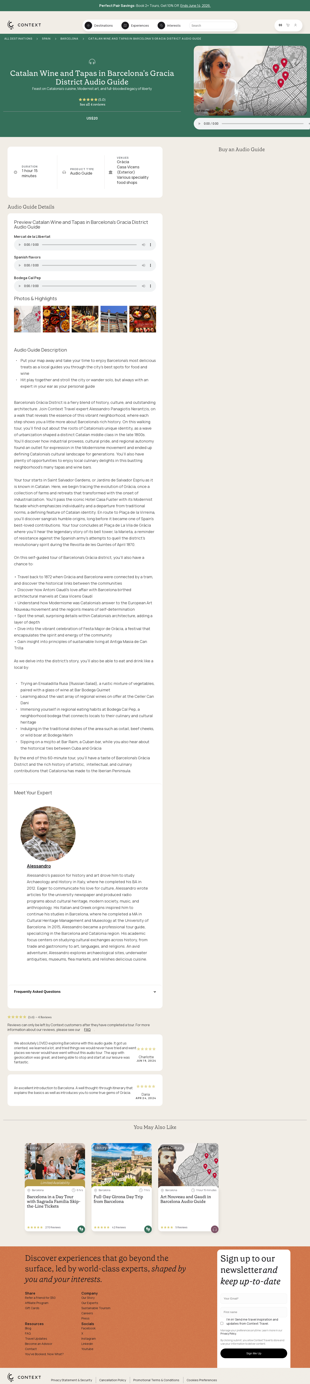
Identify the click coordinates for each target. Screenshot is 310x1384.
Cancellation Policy (112, 1380)
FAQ (87, 1029)
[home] (26, 29)
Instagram (88, 1338)
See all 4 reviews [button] (92, 104)
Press (85, 1318)
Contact (31, 1349)
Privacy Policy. (228, 1333)
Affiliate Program (36, 1303)
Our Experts (89, 1303)
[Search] (212, 25)
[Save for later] (79, 1148)
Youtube (87, 1349)
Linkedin (87, 1344)
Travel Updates (36, 1338)
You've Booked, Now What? (44, 1354)
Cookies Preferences (202, 1380)
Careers (87, 1313)
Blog (28, 1328)
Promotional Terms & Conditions (156, 1380)
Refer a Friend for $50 (40, 1298)
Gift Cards (32, 1308)
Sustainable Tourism (95, 1308)
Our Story (88, 1298)
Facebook (88, 1328)
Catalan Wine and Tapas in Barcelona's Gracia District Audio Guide (92, 77)
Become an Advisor (38, 1344)
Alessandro (39, 866)
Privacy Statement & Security (71, 1380)
